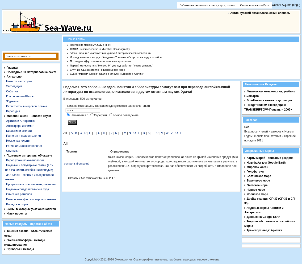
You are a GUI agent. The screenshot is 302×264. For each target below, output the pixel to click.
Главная (12, 67)
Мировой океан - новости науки (29, 116)
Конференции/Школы (20, 96)
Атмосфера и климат (20, 126)
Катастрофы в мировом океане (26, 106)
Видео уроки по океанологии (25, 160)
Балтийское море (259, 176)
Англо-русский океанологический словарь (260, 13)
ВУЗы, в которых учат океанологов (31, 209)
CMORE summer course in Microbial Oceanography (100, 49)
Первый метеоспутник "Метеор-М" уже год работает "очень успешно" (111, 65)
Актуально (14, 76)
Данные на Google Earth (264, 217)
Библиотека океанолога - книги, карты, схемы (207, 5)
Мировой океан (257, 167)
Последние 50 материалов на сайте (31, 72)
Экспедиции (14, 86)
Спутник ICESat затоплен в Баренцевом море (97, 69)
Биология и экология (19, 130)
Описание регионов (19, 194)
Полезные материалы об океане (29, 155)
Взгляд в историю (17, 204)
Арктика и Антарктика (20, 121)
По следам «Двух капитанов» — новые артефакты (100, 61)
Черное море (256, 189)
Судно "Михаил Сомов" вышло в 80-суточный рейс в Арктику (106, 73)
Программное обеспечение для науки (31, 184)
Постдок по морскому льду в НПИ (90, 44)
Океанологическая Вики (254, 5)
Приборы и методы (20, 249)
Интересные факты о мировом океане (31, 199)
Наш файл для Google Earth (266, 162)
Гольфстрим (255, 171)
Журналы (12, 101)
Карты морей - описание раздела (270, 158)
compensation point (76, 163)
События (12, 91)
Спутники (12, 151)
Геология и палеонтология (23, 135)
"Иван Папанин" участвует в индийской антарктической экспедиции (110, 53)
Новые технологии (18, 140)
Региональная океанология (24, 146)
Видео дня (13, 111)
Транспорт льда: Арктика (264, 230)
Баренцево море (258, 180)
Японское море (257, 194)
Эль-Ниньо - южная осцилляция (269, 100)
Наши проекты (17, 213)
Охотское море (257, 185)
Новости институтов (19, 81)
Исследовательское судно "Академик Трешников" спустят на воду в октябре (116, 57)
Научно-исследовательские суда (27, 189)
